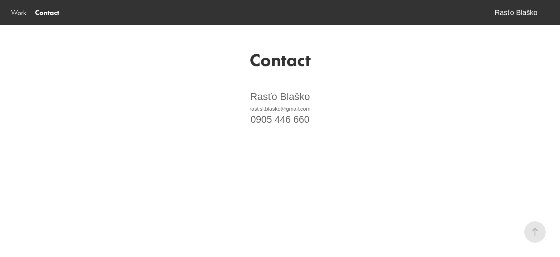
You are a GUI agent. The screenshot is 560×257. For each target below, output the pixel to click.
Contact (47, 12)
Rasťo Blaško (516, 12)
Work (18, 12)
